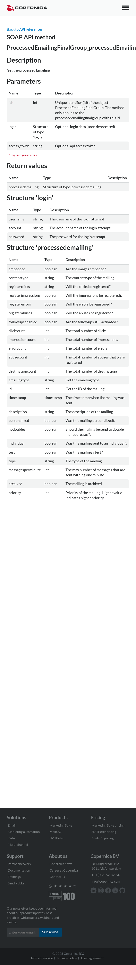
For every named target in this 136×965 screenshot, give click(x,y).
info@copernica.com (106, 881)
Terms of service (42, 958)
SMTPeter (57, 838)
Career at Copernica (64, 870)
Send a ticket (17, 883)
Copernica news (61, 864)
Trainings (14, 876)
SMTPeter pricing (104, 832)
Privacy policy (67, 958)
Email (12, 825)
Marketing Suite (61, 825)
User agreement (92, 958)
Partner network (19, 864)
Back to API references (25, 29)
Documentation (19, 870)
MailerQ (55, 832)
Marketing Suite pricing (108, 825)
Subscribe (50, 932)
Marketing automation (24, 832)
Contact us (57, 876)
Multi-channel (18, 844)
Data (11, 838)
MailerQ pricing (103, 838)
